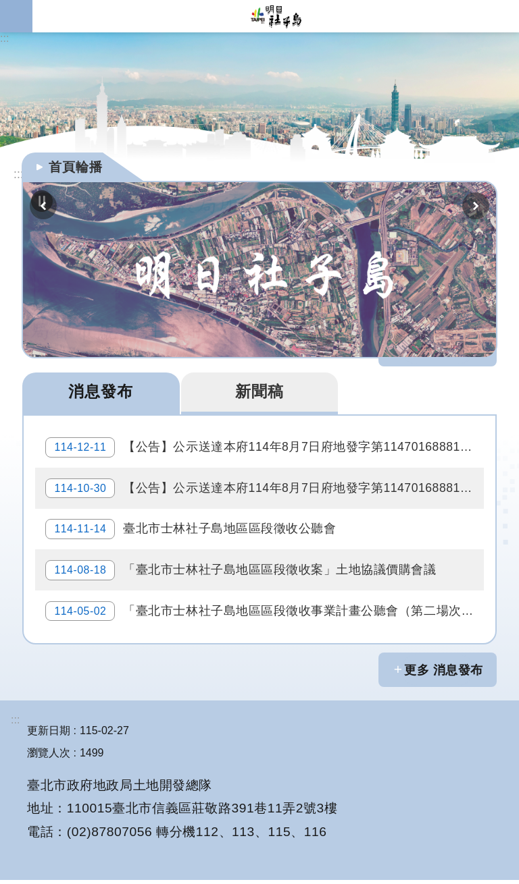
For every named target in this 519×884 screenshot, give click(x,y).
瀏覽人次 (48, 757)
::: (4, 38)
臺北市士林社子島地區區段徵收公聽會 (191, 531)
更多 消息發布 (443, 674)
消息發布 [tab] (100, 391)
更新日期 (48, 734)
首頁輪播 (76, 167)
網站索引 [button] (16, 16)
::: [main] (19, 174)
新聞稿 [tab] (259, 391)
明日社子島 (275, 16)
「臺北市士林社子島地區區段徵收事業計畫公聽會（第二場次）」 (265, 615)
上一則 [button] (43, 205)
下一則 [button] (475, 205)
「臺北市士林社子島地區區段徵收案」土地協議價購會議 (241, 573)
